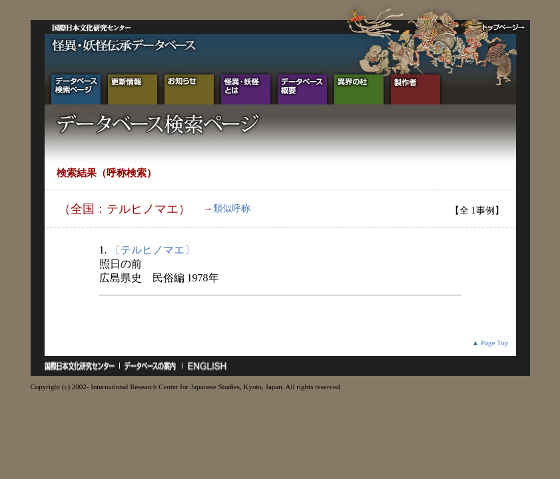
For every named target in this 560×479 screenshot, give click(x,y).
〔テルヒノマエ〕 (152, 249)
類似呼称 (231, 209)
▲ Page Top (489, 343)
